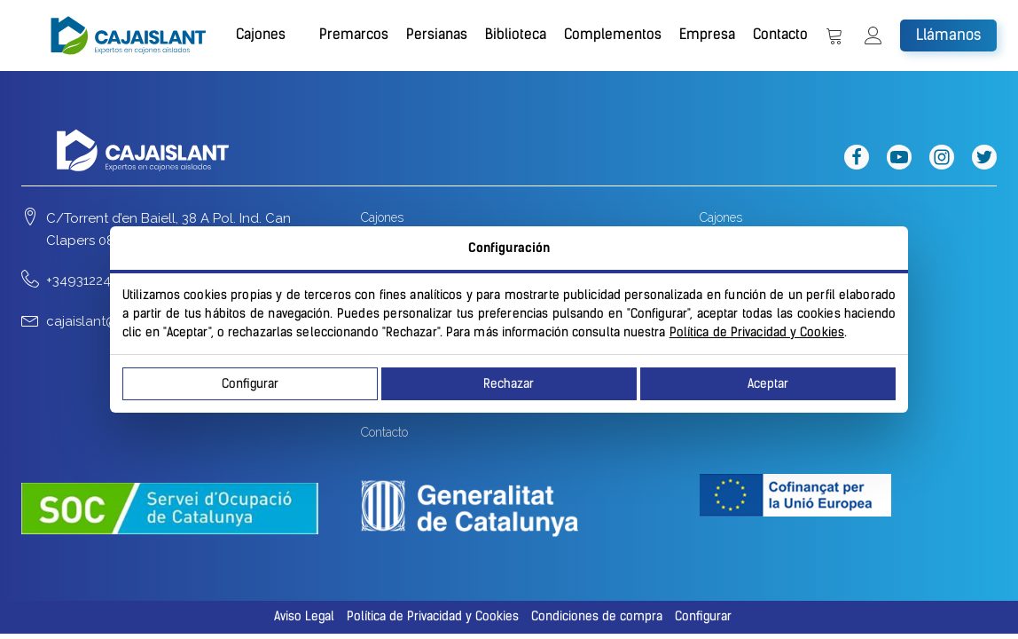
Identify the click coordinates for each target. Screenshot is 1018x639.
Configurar (250, 383)
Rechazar (508, 383)
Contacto (780, 34)
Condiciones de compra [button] (596, 616)
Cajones (261, 34)
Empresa (707, 34)
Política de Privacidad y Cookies (757, 332)
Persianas (436, 34)
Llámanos (948, 34)
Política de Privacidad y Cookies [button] (433, 616)
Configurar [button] (703, 616)
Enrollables (767, 248)
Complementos (613, 34)
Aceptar (768, 383)
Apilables (762, 279)
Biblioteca (515, 34)
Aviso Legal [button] (304, 616)
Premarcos (353, 34)
